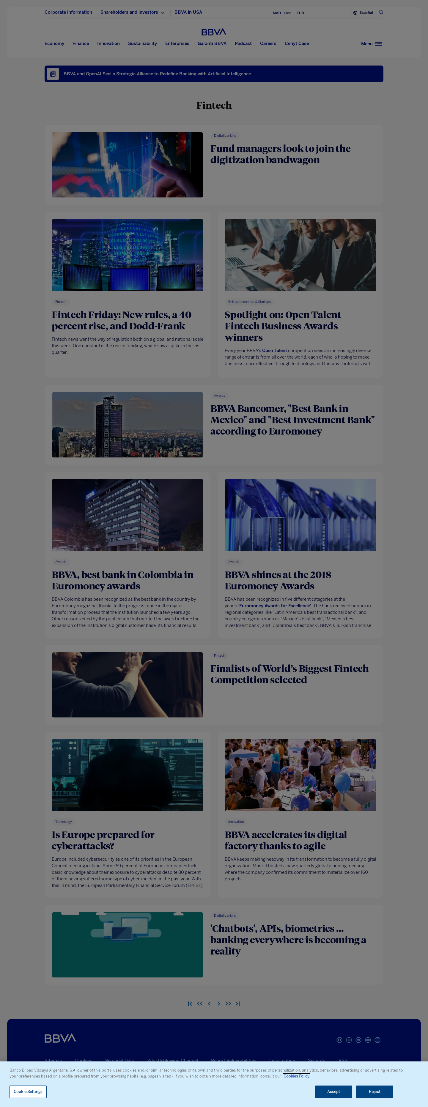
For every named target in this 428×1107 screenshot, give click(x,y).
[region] (214, 1084)
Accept (333, 1091)
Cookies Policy (296, 1076)
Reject (374, 1091)
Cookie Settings (28, 1091)
